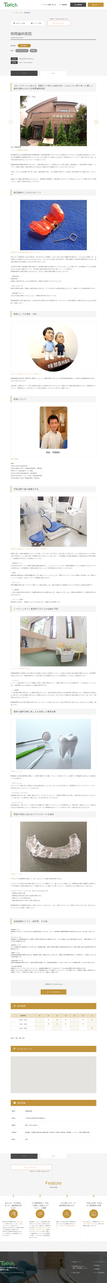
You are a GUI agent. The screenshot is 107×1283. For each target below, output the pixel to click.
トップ (12, 12)
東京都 (16, 12)
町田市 (21, 12)
